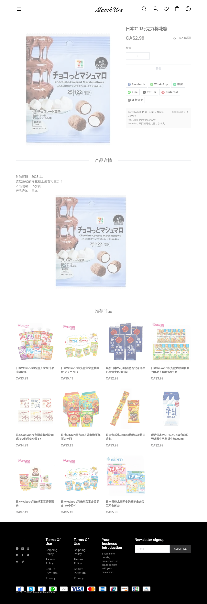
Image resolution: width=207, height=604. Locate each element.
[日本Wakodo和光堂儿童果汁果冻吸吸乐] (36, 356)
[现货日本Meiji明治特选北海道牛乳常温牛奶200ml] (126, 356)
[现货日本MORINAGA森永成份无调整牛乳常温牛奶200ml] (171, 422)
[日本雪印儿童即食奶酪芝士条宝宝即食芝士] (126, 489)
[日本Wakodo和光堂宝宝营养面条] (36, 489)
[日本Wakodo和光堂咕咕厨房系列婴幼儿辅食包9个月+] (171, 356)
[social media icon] (17, 552)
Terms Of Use (51, 545)
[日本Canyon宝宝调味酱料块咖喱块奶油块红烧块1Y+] (36, 422)
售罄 (158, 68)
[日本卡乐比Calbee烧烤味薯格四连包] (126, 422)
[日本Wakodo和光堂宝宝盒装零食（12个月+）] (81, 356)
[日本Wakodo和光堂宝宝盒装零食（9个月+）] (81, 489)
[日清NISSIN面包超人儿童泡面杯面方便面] (81, 422)
